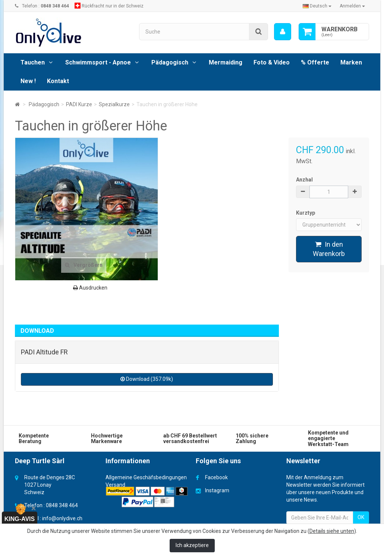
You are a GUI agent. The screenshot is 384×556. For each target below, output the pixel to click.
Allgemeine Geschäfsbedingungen (146, 477)
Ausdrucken (90, 287)
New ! (28, 81)
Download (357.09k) (146, 379)
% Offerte (315, 62)
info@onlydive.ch (62, 518)
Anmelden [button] (352, 6)
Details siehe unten (331, 531)
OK (361, 517)
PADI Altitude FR (44, 352)
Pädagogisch (169, 62)
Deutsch (317, 6)
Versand (115, 485)
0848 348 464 (62, 505)
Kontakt (58, 81)
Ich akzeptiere (192, 545)
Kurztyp (306, 213)
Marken (351, 62)
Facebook (216, 477)
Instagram (217, 490)
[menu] (282, 31)
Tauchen (33, 62)
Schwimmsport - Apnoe (98, 62)
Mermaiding (225, 62)
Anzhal (304, 180)
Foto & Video (272, 62)
